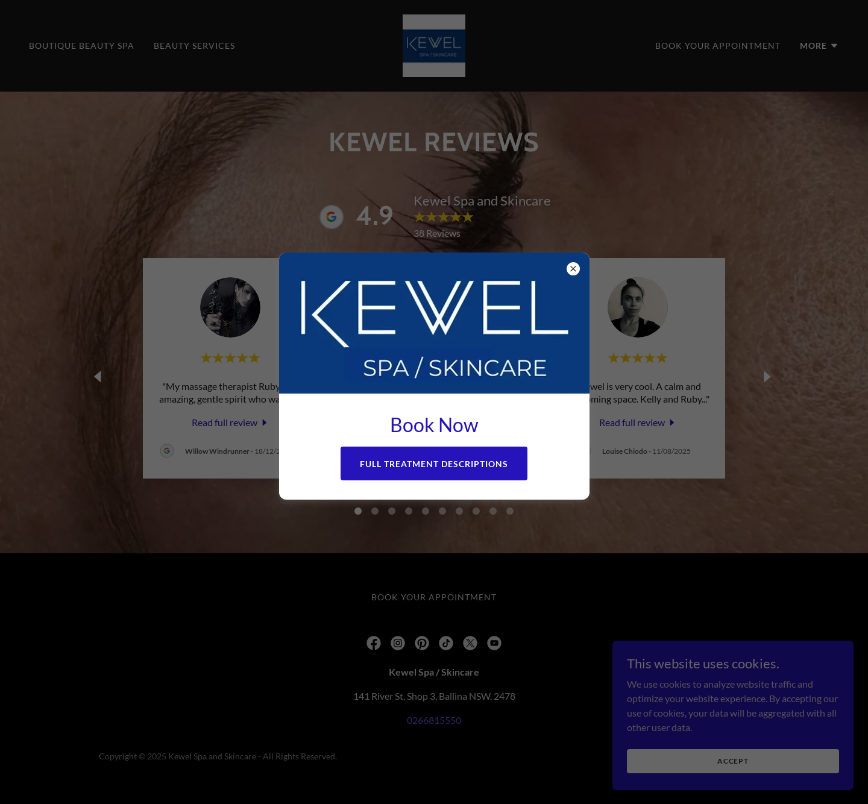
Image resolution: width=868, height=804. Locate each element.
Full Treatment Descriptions (434, 464)
